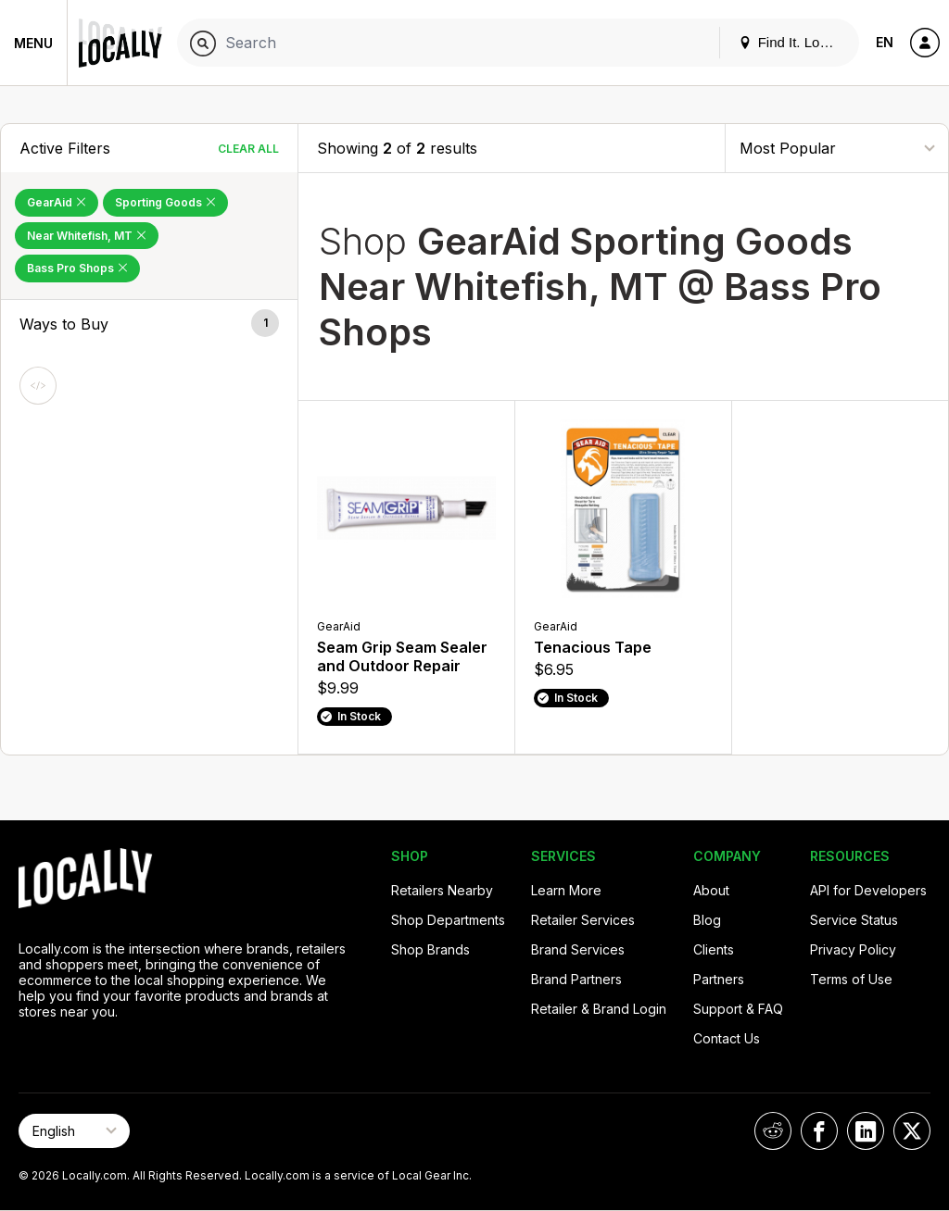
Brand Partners (576, 979)
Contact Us (726, 1038)
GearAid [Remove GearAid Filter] (56, 202)
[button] (149, 324)
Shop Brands (430, 949)
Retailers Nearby (442, 890)
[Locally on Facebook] (819, 1131)
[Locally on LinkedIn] (865, 1131)
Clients (713, 949)
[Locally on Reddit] (772, 1131)
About (711, 890)
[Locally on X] (911, 1131)
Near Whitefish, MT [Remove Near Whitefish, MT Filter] (86, 236)
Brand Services (578, 949)
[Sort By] (837, 147)
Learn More (566, 890)
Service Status (854, 920)
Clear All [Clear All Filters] (248, 149)
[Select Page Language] (74, 1131)
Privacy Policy (853, 949)
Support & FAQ (738, 1009)
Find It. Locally (793, 42)
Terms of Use (851, 979)
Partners (718, 979)
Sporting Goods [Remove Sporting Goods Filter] (165, 202)
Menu (33, 43)
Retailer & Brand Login (598, 1009)
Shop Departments (448, 920)
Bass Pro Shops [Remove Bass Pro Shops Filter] (77, 268)
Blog (707, 920)
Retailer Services (583, 920)
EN (884, 42)
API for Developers (868, 890)
